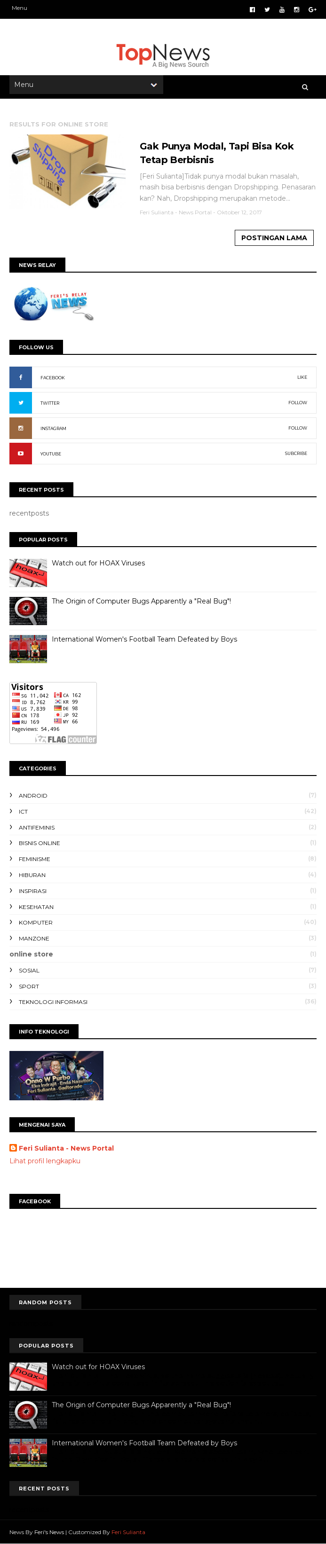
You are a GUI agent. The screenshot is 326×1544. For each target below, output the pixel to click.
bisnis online (39, 842)
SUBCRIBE (296, 453)
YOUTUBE (50, 453)
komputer (36, 922)
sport (29, 986)
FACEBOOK (52, 377)
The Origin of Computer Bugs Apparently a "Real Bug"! (141, 601)
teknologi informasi (53, 1001)
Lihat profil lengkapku (44, 1161)
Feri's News (49, 1532)
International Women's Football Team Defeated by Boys (144, 639)
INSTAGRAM (53, 428)
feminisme (34, 858)
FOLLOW (297, 402)
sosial (29, 970)
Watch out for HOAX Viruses (98, 563)
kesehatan (36, 906)
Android (33, 795)
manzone (34, 938)
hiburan (32, 874)
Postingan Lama (274, 238)
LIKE (302, 377)
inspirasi (33, 890)
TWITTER (49, 403)
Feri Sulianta (128, 1532)
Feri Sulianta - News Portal (66, 1148)
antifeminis (37, 827)
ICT (23, 811)
